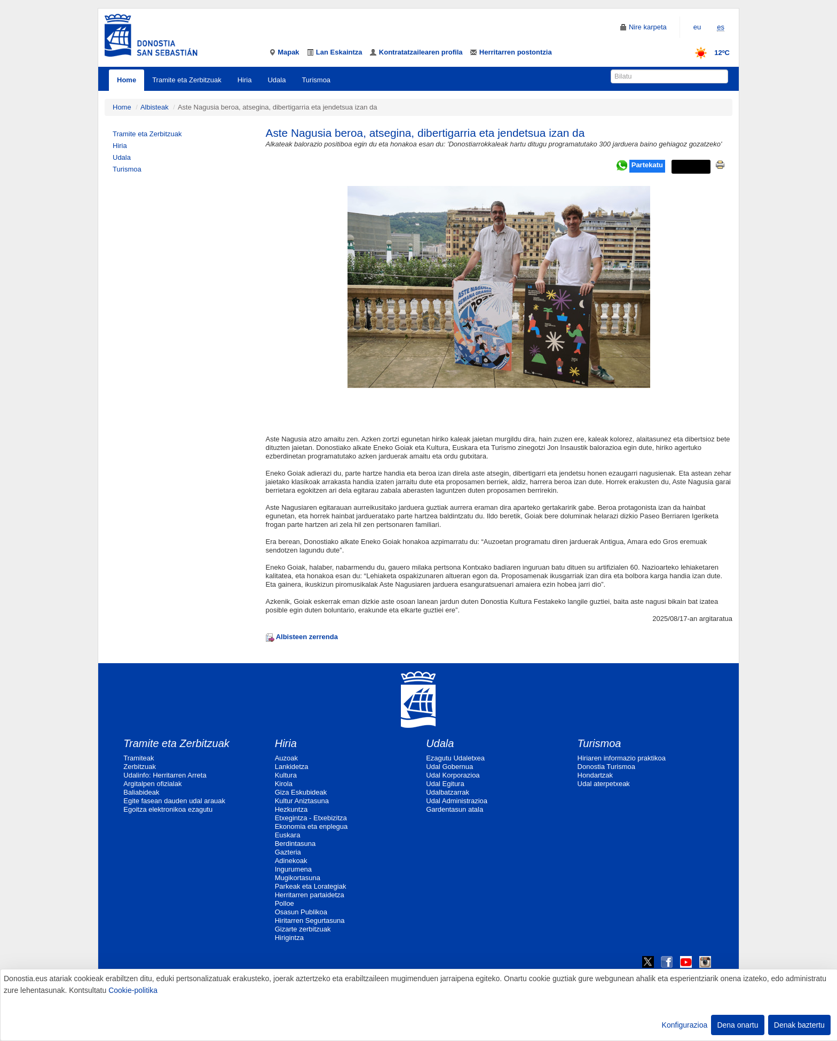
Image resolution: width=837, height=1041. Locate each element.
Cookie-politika (132, 990)
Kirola (284, 784)
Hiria (245, 80)
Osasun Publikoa (301, 912)
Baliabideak (141, 792)
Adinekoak (291, 861)
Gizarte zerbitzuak (303, 929)
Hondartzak (595, 775)
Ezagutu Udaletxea (455, 758)
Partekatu (647, 165)
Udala (276, 80)
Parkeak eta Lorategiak (310, 886)
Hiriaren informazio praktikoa (622, 758)
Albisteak (154, 107)
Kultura (286, 775)
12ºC (709, 53)
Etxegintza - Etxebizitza (311, 818)
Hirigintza (289, 938)
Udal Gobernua (449, 767)
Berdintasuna (295, 844)
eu (697, 27)
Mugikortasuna (297, 878)
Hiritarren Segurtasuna (310, 920)
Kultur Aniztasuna (302, 801)
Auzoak (286, 758)
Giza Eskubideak (301, 792)
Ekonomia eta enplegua (311, 826)
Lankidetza (292, 767)
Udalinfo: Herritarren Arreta (164, 775)
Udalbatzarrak (447, 792)
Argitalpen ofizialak (152, 784)
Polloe (284, 903)
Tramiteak (138, 758)
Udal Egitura (445, 784)
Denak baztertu (799, 1025)
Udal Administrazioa (456, 801)
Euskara (288, 835)
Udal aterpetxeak (604, 784)
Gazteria (288, 852)
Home (126, 80)
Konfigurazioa (685, 1025)
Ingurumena (293, 869)
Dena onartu (737, 1025)
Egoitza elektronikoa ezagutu (167, 809)
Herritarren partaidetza (309, 895)
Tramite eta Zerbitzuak (187, 80)
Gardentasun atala (454, 809)
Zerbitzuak (139, 767)
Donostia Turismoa (606, 767)
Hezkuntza (291, 809)
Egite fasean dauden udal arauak (174, 801)
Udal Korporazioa (452, 775)
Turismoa (316, 80)
